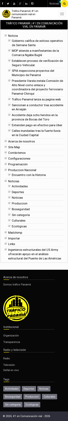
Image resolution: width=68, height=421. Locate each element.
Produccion (19, 203)
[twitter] (8, 3)
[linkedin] (26, 3)
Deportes (18, 192)
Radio (6, 358)
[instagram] (32, 3)
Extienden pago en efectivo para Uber (37, 125)
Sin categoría (21, 215)
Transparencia (11, 342)
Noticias (54, 3)
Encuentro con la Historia (29, 175)
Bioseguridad (21, 209)
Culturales (18, 220)
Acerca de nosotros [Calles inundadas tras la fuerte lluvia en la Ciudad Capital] (21, 141)
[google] (20, 3)
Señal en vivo (11, 370)
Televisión (9, 364)
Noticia (13, 36)
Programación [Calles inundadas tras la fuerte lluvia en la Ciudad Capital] (18, 164)
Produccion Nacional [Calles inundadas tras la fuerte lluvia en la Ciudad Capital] (22, 170)
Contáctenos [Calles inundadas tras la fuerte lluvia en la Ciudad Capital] (17, 153)
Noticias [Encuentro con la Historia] (13, 181)
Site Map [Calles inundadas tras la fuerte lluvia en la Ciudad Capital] (14, 147)
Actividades (20, 186)
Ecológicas (19, 226)
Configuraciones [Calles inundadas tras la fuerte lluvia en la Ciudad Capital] (19, 158)
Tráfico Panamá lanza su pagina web (36, 99)
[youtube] (14, 3)
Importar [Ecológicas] (14, 238)
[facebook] (2, 3)
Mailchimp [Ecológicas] (15, 232)
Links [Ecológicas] (11, 244)
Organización (11, 335)
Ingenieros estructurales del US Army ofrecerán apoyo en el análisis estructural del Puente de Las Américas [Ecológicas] (34, 254)
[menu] (62, 14)
